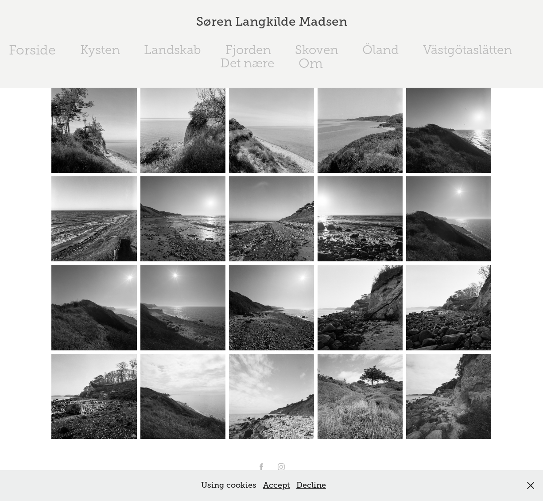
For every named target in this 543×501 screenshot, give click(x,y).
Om (311, 63)
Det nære (247, 63)
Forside (32, 50)
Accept (276, 485)
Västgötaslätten (467, 50)
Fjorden (248, 50)
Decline (311, 485)
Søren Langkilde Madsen (271, 21)
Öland (380, 50)
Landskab (172, 50)
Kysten (100, 50)
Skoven (316, 50)
